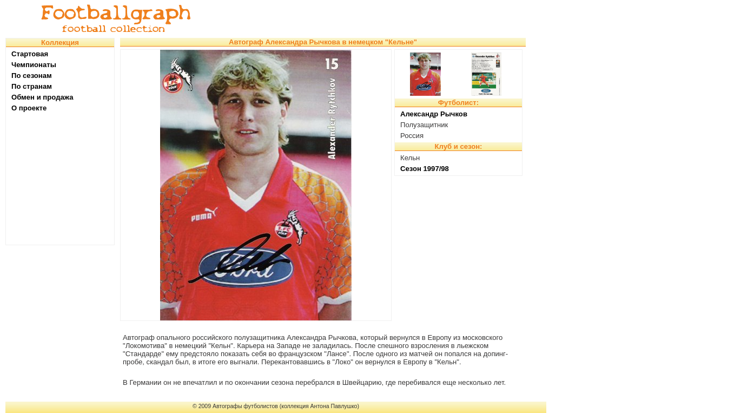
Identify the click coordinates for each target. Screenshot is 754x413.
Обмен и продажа (42, 97)
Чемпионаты (33, 65)
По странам (31, 86)
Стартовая (29, 54)
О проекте (29, 108)
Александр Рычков (433, 114)
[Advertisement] (375, 19)
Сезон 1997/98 (424, 169)
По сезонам (31, 75)
